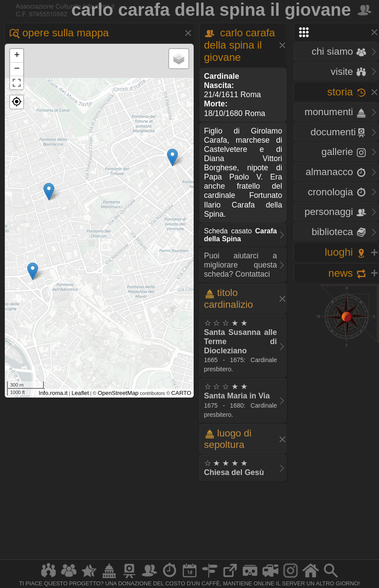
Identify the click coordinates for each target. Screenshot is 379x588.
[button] (16, 102)
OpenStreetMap (118, 393)
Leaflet (80, 393)
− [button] (17, 69)
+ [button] (17, 55)
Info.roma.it (53, 393)
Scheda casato (240, 235)
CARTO (181, 393)
